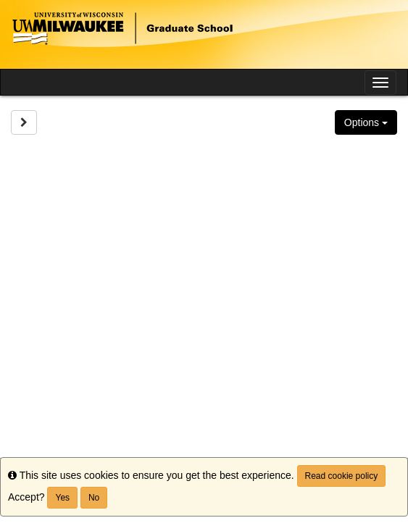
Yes (62, 498)
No (93, 498)
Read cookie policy (341, 476)
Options (366, 122)
